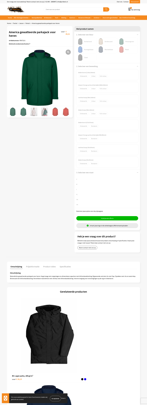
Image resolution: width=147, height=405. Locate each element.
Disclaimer (112, 364)
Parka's (28, 23)
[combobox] (73, 9)
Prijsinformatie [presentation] (31, 266)
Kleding (63, 18)
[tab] (16, 267)
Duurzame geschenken (110, 18)
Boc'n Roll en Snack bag (127, 18)
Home (10, 18)
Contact (126, 2)
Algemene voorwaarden (116, 356)
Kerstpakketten (37, 18)
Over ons (119, 2)
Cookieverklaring (114, 358)
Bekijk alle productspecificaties (19, 44)
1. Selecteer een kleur (84, 34)
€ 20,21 (80, 335)
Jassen (21, 23)
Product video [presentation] (47, 266)
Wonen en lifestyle (84, 18)
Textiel (15, 23)
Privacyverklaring (114, 361)
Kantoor (72, 18)
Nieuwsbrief (135, 2)
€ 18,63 (49, 335)
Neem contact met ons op (87, 248)
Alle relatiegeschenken (21, 18)
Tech (56, 18)
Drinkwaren (48, 18)
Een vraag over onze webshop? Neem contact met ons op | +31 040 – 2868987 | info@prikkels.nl (37, 2)
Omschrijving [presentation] (16, 266)
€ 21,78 (112, 332)
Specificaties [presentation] (61, 266)
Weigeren (63, 398)
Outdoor (96, 18)
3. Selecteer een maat (84, 172)
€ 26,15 (17, 332)
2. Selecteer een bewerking (87, 66)
